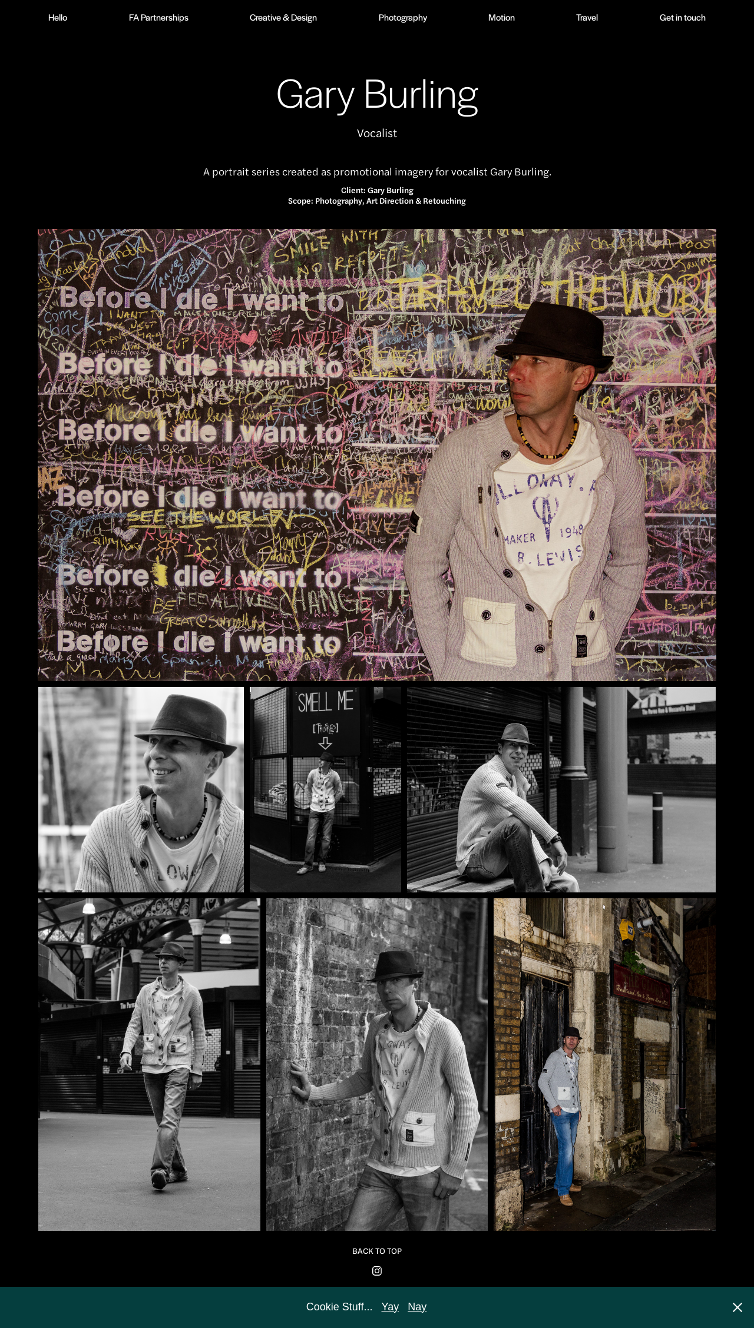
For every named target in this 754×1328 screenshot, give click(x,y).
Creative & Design (283, 17)
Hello (57, 17)
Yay (390, 1307)
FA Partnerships (158, 17)
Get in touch (683, 17)
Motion (501, 17)
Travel (587, 17)
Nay (417, 1307)
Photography (403, 17)
